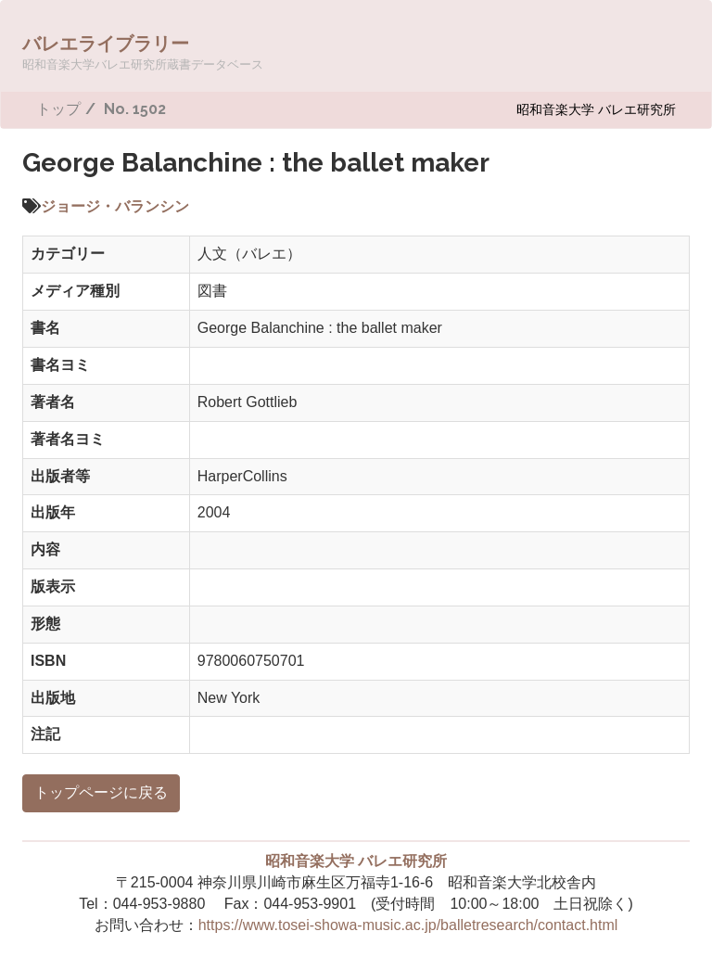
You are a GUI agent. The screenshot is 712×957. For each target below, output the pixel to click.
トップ (58, 109)
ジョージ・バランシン (115, 206)
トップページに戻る (101, 792)
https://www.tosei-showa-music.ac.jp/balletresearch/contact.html (408, 925)
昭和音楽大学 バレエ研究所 (596, 109)
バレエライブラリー (142, 51)
